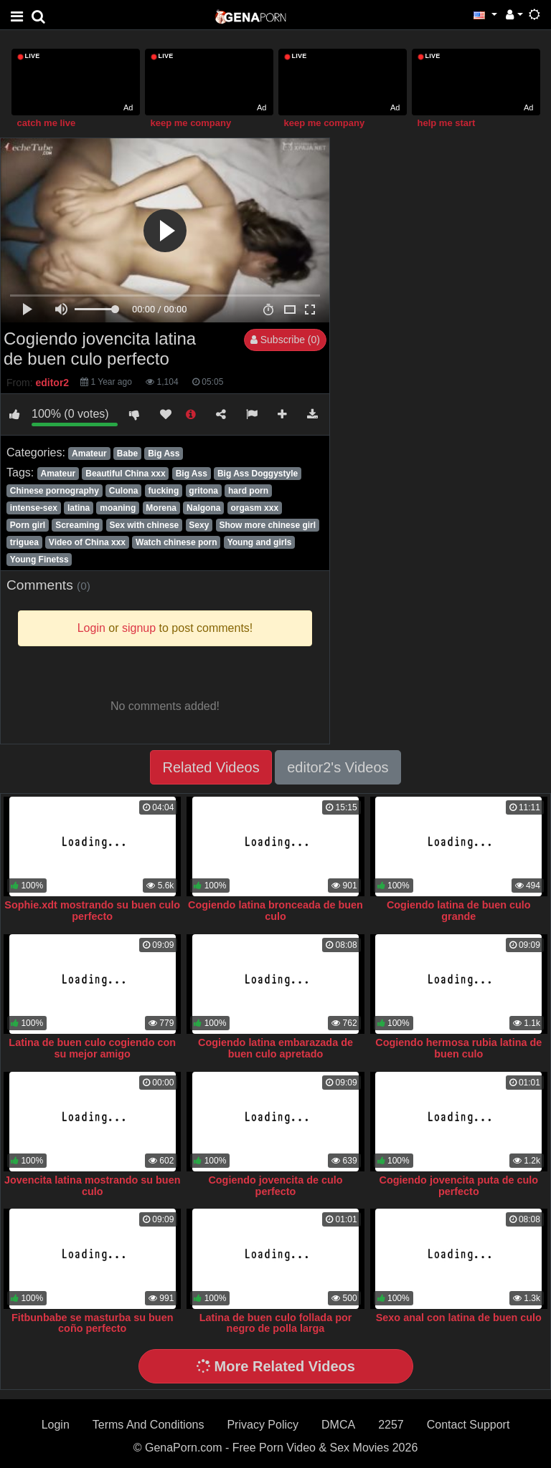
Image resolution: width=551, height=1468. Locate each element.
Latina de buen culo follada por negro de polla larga (275, 1323)
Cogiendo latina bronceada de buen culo (275, 910)
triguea (24, 542)
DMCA (338, 1425)
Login (56, 1425)
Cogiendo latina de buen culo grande (459, 910)
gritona (203, 491)
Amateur (89, 453)
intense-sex (33, 508)
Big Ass (163, 453)
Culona (123, 491)
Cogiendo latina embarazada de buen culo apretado (275, 1048)
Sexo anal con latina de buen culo (459, 1317)
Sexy (199, 525)
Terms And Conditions (148, 1425)
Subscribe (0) (285, 339)
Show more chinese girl (267, 525)
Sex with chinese (144, 525)
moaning (118, 508)
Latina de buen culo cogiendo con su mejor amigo (92, 1048)
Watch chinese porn (176, 542)
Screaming (77, 525)
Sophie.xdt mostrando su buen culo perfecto (92, 910)
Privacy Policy (262, 1425)
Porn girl (27, 525)
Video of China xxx (87, 542)
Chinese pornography (54, 491)
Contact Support (468, 1425)
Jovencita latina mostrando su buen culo (92, 1185)
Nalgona (203, 508)
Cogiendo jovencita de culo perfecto (275, 1185)
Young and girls (259, 542)
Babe (127, 453)
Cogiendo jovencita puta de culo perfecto (459, 1185)
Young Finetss (39, 560)
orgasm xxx (254, 508)
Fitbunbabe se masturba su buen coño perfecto (92, 1323)
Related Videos (210, 767)
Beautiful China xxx (125, 474)
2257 (391, 1425)
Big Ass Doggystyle (257, 474)
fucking (164, 491)
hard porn (248, 491)
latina (78, 508)
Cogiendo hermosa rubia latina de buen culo (458, 1048)
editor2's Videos (337, 767)
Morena (161, 508)
